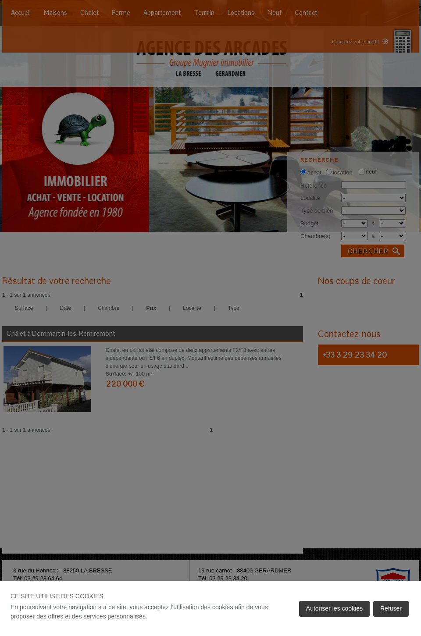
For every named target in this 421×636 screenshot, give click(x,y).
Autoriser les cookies (334, 608)
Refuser (391, 608)
